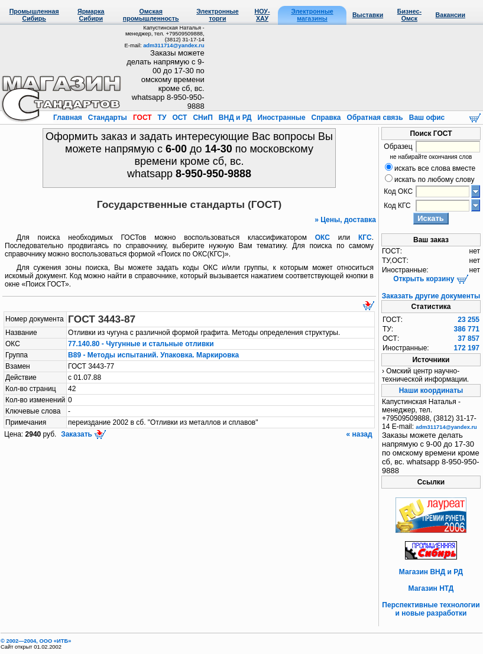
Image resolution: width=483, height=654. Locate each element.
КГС (365, 237)
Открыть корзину (430, 279)
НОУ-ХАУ (262, 15)
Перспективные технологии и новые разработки (430, 609)
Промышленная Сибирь (34, 15)
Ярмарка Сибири (90, 15)
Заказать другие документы (431, 296)
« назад (360, 434)
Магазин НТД (431, 588)
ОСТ (179, 117)
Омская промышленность (151, 15)
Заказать (82, 434)
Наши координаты (431, 390)
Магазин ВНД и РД (431, 572)
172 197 (466, 348)
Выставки (367, 14)
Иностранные (281, 117)
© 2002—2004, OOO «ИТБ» (36, 641)
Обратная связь (375, 117)
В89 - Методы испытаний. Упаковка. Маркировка (153, 355)
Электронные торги (217, 15)
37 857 (468, 338)
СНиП (203, 117)
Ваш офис (426, 117)
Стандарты (107, 117)
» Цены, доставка (345, 220)
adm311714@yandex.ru (173, 45)
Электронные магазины (312, 15)
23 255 (468, 319)
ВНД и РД (234, 117)
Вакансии (450, 14)
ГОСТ (142, 117)
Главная (68, 117)
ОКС (322, 237)
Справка (326, 117)
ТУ (161, 117)
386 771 (466, 329)
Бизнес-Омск (409, 15)
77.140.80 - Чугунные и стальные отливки (141, 344)
